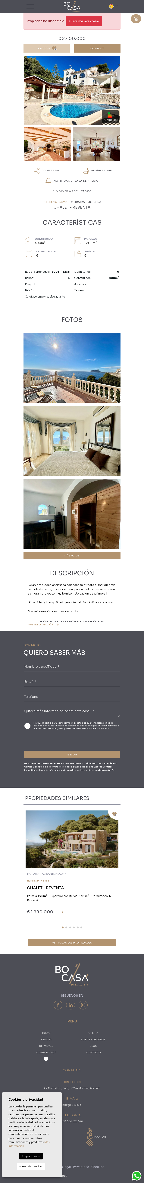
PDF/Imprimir (97, 171)
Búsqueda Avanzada (84, 21)
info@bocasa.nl (72, 1104)
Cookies (97, 1167)
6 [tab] (81, 927)
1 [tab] (63, 927)
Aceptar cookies (31, 1156)
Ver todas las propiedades (72, 942)
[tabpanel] (72, 865)
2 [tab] (66, 927)
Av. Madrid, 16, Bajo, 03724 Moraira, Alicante (72, 1088)
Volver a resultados (72, 191)
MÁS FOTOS (72, 555)
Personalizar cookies (31, 1166)
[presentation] (44, 740)
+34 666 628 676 (72, 1121)
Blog (93, 1046)
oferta (93, 1033)
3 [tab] (70, 927)
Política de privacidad (68, 725)
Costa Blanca (46, 1052)
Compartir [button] (46, 171)
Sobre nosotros (93, 1039)
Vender (46, 1039)
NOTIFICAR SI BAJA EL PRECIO (72, 181)
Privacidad (81, 1167)
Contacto (93, 1052)
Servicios (46, 1046)
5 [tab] (78, 927)
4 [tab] (74, 927)
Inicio (46, 1033)
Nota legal (63, 1167)
